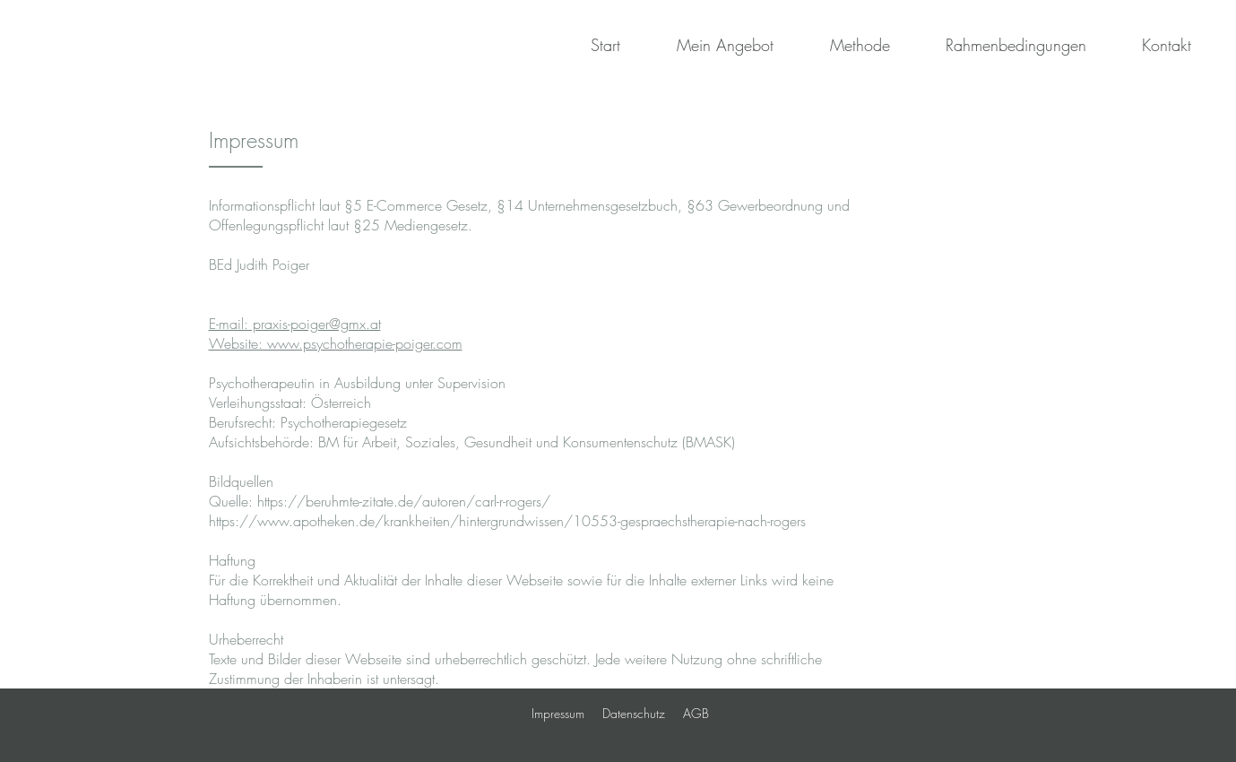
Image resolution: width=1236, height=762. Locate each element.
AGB (696, 713)
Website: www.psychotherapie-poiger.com (335, 343)
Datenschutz (633, 713)
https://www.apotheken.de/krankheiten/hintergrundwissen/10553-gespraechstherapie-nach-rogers (507, 521)
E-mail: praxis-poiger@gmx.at (295, 323)
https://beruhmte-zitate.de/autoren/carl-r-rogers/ (403, 501)
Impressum (558, 713)
